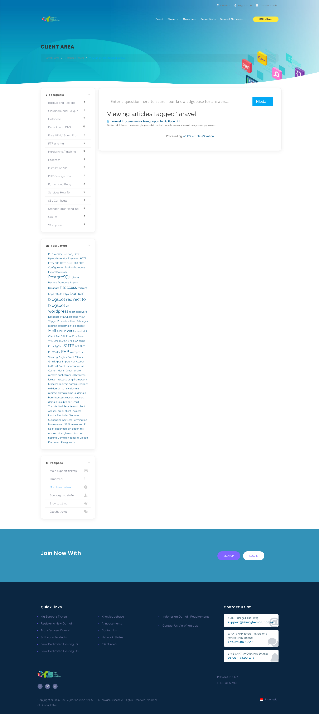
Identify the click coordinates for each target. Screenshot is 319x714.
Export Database (58, 272)
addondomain (63, 428)
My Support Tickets (54, 616)
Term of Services (231, 19)
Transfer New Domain (56, 630)
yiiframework (79, 379)
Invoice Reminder (58, 415)
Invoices (76, 410)
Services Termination (74, 419)
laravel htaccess (57, 379)
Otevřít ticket (68, 511)
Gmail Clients (75, 357)
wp (67, 305)
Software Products (54, 637)
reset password (78, 311)
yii (69, 379)
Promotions (207, 19)
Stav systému (68, 503)
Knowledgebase (113, 616)
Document (54, 442)
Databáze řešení (74, 57)
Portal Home (52, 57)
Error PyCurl (55, 346)
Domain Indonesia (68, 437)
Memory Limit (71, 254)
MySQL (64, 316)
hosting (52, 437)
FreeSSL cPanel (75, 336)
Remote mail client (74, 406)
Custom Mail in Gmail (60, 370)
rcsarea (52, 433)
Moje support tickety (68, 470)
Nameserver (55, 424)
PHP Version (55, 254)
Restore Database (58, 282)
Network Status (112, 637)
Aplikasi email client (59, 410)
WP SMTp (80, 346)
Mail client (64, 331)
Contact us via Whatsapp (180, 625)
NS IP (51, 428)
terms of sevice (226, 683)
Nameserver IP (77, 424)
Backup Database (75, 267)
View (82, 316)
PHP (65, 351)
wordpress (58, 311)
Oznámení (188, 19)
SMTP (68, 345)
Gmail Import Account (71, 366)
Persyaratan (68, 442)
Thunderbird (55, 406)
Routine (73, 316)
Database (53, 316)
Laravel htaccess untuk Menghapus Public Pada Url (143, 121)
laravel (77, 370)
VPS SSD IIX (60, 340)
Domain (77, 293)
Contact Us (109, 630)
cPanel (75, 277)
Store (171, 19)
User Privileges (79, 321)
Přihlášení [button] (265, 19)
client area (109, 644)
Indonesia (268, 699)
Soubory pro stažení (68, 495)
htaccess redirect (64, 397)
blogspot (56, 299)
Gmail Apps (54, 361)
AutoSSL (60, 336)
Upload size (55, 258)
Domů (156, 19)
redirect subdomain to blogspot (66, 325)
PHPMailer (54, 352)
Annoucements (112, 623)
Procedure (63, 321)
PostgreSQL (59, 276)
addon (75, 428)
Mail (52, 330)
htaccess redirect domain (63, 383)
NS (65, 424)
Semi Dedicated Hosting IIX (59, 644)
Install (82, 340)
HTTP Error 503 (69, 263)
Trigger (52, 321)
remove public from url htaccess (67, 374)
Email (75, 401)
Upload (83, 437)
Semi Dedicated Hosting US (59, 651)
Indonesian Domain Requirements (186, 616)
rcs (82, 428)
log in (253, 555)
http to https (62, 294)
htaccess (68, 287)
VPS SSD (73, 340)
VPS (50, 340)
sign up (229, 555)
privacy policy (227, 676)
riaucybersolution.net (70, 433)
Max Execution (71, 258)
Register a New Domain (57, 623)
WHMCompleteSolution (198, 136)
